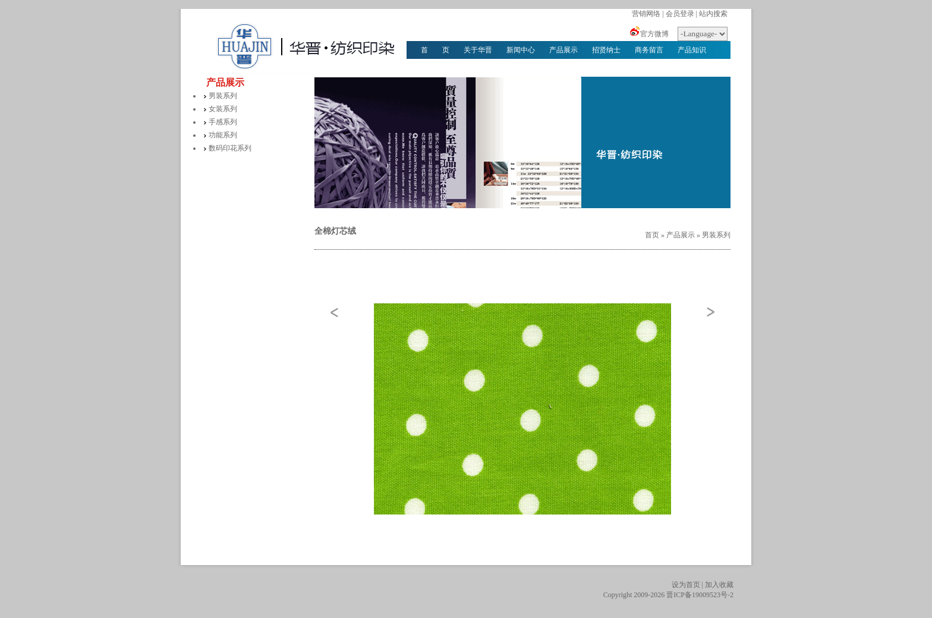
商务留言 (649, 50)
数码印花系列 (230, 148)
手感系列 (223, 122)
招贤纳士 (606, 50)
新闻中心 (520, 50)
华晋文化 (435, 68)
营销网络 (646, 14)
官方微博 (654, 34)
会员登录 (680, 14)
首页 (652, 235)
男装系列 (223, 96)
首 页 (435, 50)
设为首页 (686, 585)
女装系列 (223, 109)
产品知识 (692, 50)
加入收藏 (719, 585)
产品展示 (563, 50)
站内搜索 (713, 14)
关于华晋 (478, 50)
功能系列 (223, 135)
